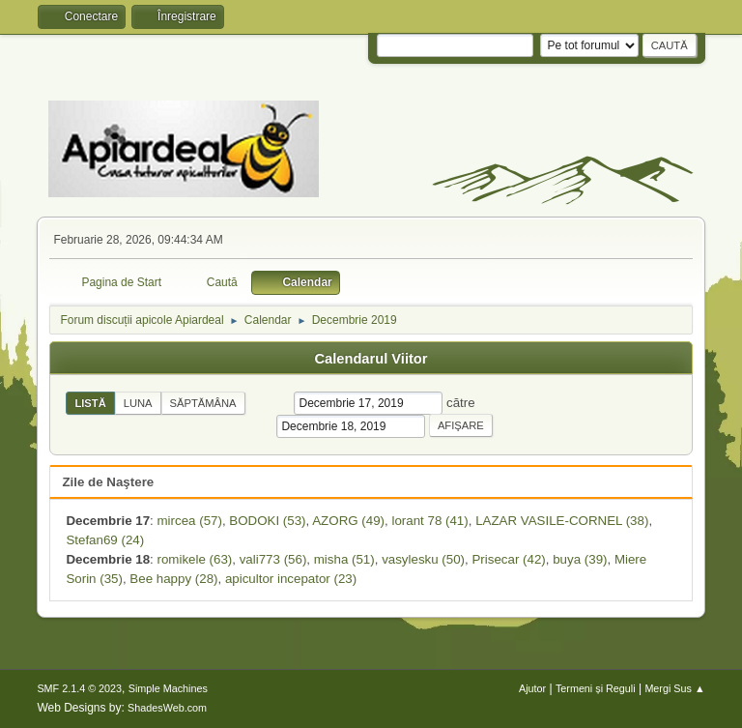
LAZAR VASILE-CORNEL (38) (561, 520)
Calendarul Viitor (370, 358)
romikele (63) (195, 559)
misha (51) (344, 559)
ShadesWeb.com (167, 707)
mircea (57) (189, 520)
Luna (138, 403)
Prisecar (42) (508, 559)
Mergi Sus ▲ (674, 688)
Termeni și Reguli (596, 688)
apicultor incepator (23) (291, 578)
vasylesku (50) (423, 559)
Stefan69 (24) (105, 540)
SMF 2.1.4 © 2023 (79, 688)
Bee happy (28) (173, 578)
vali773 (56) (273, 559)
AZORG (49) (348, 520)
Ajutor (532, 688)
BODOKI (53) (267, 520)
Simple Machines (168, 688)
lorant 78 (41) (429, 520)
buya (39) (580, 559)
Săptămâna (203, 403)
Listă (89, 403)
